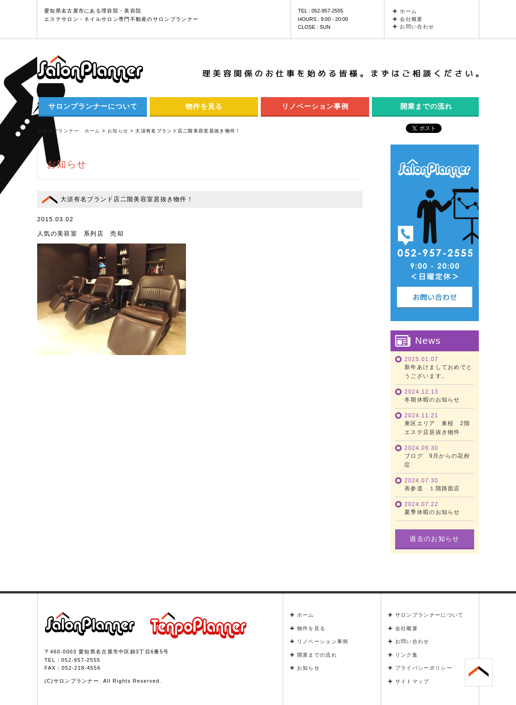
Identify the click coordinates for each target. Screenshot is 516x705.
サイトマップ (409, 681)
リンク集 (403, 655)
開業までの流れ (426, 106)
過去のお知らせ (434, 538)
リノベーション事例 (315, 106)
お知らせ (305, 668)
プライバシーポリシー (420, 668)
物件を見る (204, 106)
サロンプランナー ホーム (68, 130)
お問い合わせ (413, 26)
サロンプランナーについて (93, 106)
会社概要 (408, 19)
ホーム (405, 11)
